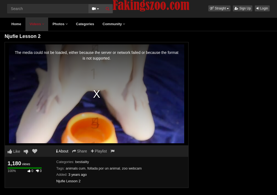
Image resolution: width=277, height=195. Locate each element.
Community (114, 24)
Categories (85, 24)
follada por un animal (103, 168)
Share (79, 151)
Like (14, 151)
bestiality (82, 162)
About (62, 151)
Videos (36, 24)
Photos (60, 24)
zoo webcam (132, 168)
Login (262, 8)
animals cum (75, 168)
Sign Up (243, 8)
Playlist (99, 151)
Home (16, 24)
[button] (219, 8)
